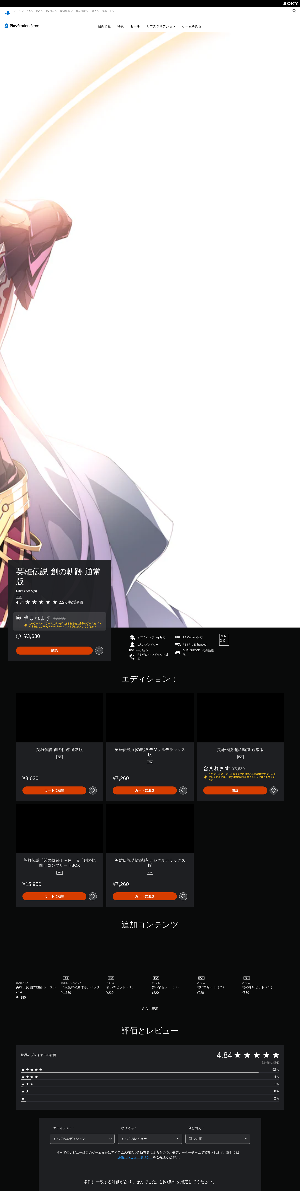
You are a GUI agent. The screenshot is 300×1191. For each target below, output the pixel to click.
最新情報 (81, 11)
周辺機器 (65, 11)
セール (135, 22)
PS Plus (50, 11)
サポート (107, 11)
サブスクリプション (161, 22)
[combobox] (82, 1135)
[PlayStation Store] (23, 22)
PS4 (38, 11)
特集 (120, 22)
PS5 (28, 11)
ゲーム (17, 11)
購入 (94, 11)
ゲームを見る (191, 22)
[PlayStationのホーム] (7, 11)
